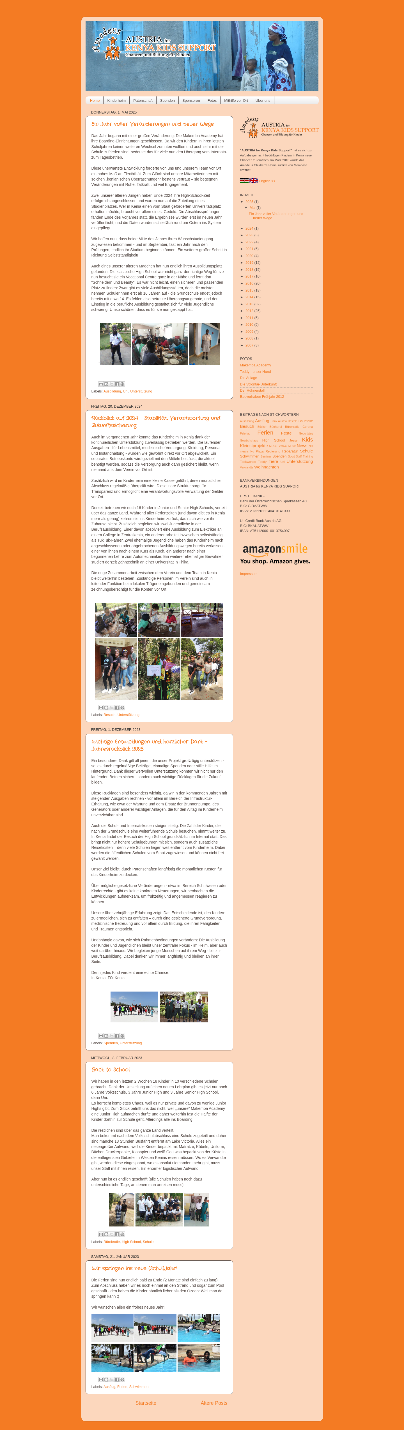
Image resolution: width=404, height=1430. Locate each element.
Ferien (122, 1387)
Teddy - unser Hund (255, 372)
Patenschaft (143, 100)
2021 (249, 249)
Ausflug (109, 1387)
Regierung (273, 451)
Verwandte (247, 467)
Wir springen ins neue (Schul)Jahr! (134, 1268)
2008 (249, 338)
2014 (249, 297)
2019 (249, 263)
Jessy (294, 440)
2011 (249, 318)
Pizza (260, 451)
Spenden (167, 100)
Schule (148, 1242)
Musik (292, 446)
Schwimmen (139, 1387)
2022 (249, 242)
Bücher (262, 426)
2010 (249, 325)
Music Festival (278, 446)
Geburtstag (306, 433)
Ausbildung (112, 391)
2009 (249, 332)
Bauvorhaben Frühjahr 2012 (262, 397)
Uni (125, 391)
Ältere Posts (214, 1403)
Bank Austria (279, 421)
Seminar (266, 456)
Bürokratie (112, 1242)
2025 (249, 202)
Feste (286, 433)
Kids (307, 439)
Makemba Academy (255, 365)
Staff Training (304, 456)
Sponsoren (191, 100)
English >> (267, 181)
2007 (249, 345)
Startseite (146, 1403)
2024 (249, 228)
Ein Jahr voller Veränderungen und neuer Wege (152, 124)
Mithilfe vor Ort (236, 100)
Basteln (292, 421)
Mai (253, 208)
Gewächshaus (249, 440)
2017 (249, 276)
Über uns (263, 100)
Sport (291, 456)
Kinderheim (116, 100)
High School (131, 1242)
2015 (249, 290)
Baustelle (306, 421)
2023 (249, 235)
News (302, 445)
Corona (307, 426)
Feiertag (245, 433)
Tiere (273, 461)
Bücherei (275, 426)
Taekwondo (248, 461)
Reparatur (290, 451)
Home (95, 100)
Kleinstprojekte (254, 445)
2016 (249, 283)
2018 (249, 270)
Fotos (212, 100)
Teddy (262, 461)
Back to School (110, 1069)
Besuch (110, 715)
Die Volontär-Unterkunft (258, 384)
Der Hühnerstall (252, 390)
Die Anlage (248, 378)
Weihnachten (266, 467)
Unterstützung (141, 391)
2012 (249, 311)
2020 (249, 256)
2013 (249, 304)
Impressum (249, 574)
